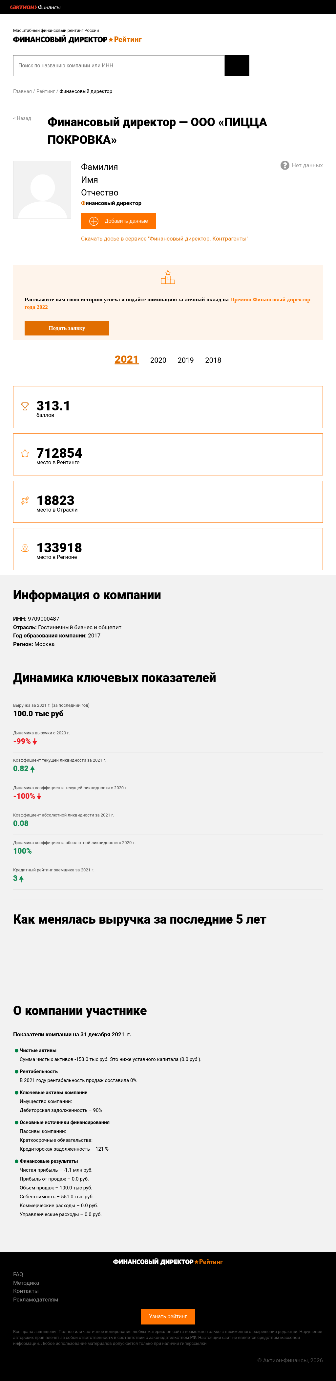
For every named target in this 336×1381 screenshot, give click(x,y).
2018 (213, 360)
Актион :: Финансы (35, 7)
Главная (22, 91)
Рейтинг (45, 91)
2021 (127, 359)
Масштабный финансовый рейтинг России (56, 30)
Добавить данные (125, 221)
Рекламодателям (35, 1299)
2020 (158, 360)
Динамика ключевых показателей (114, 678)
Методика (26, 1282)
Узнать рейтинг (237, 65)
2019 (186, 360)
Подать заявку (67, 328)
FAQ (18, 1274)
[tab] (168, 480)
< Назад (22, 118)
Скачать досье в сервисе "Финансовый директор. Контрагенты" (164, 238)
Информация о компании (87, 595)
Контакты (26, 1291)
